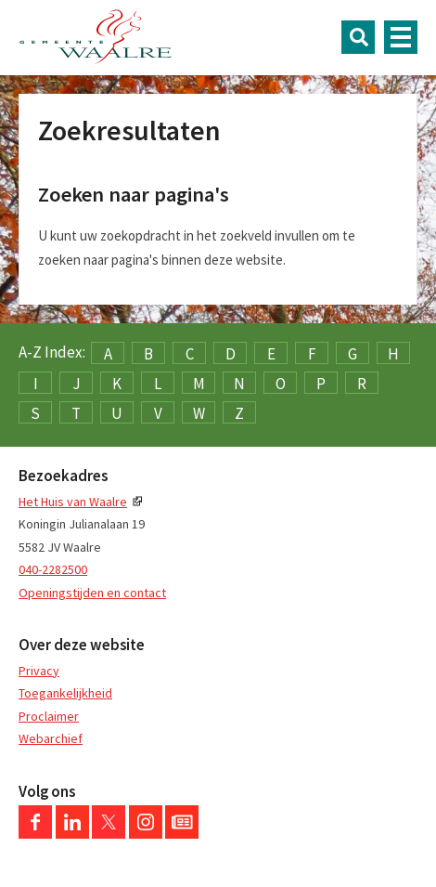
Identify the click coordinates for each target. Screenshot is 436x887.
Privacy (39, 670)
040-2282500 (53, 569)
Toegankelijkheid (65, 693)
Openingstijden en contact (92, 592)
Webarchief (51, 738)
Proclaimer (49, 716)
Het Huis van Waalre (73, 501)
